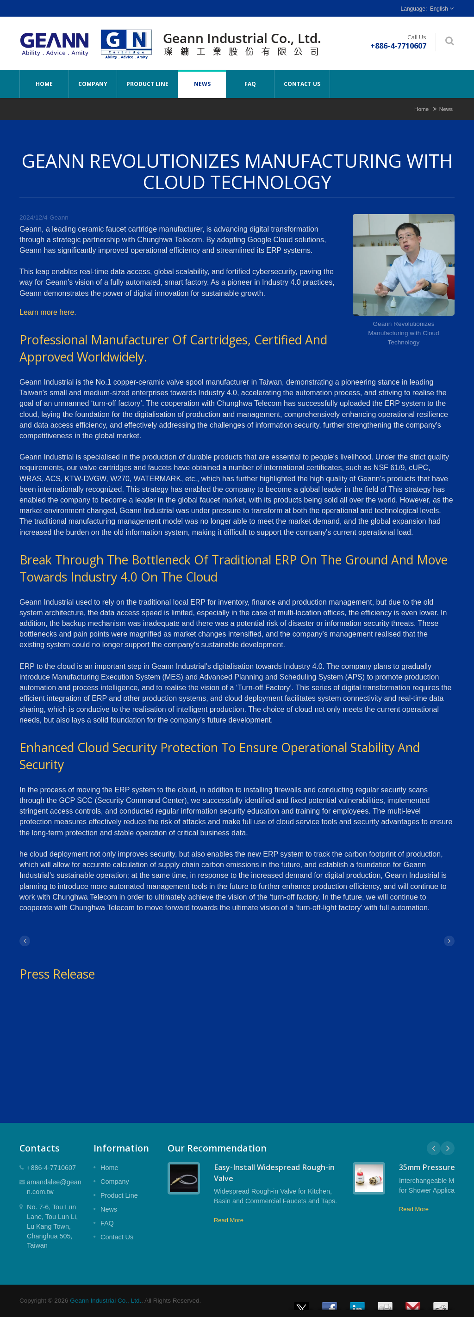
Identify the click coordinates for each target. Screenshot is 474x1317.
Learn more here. (47, 312)
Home (44, 84)
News (202, 84)
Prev (434, 1148)
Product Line (147, 84)
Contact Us (302, 84)
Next (448, 1148)
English (439, 9)
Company (93, 84)
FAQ (250, 84)
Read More (228, 1220)
